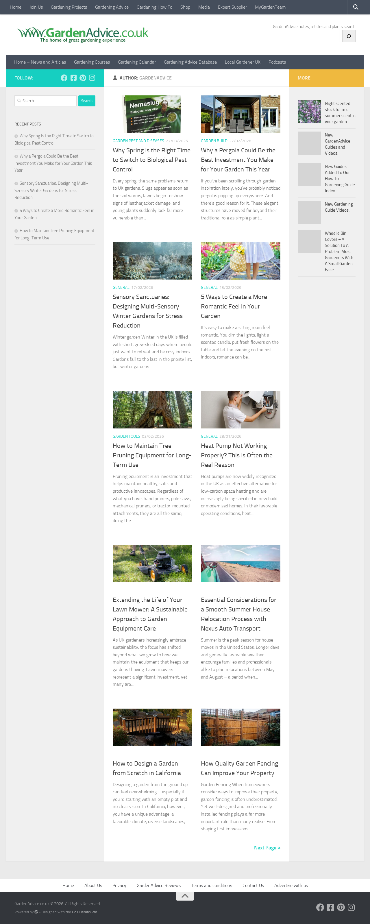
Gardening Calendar (137, 62)
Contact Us (253, 885)
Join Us (36, 7)
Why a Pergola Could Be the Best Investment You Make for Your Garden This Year (238, 160)
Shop (185, 7)
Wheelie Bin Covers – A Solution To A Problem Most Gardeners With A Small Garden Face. (339, 251)
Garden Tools (126, 436)
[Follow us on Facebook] (64, 77)
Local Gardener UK (242, 62)
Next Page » (267, 847)
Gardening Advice (112, 7)
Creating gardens (131, 753)
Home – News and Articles (40, 62)
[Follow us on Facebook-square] (73, 77)
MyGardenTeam (270, 7)
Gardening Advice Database (190, 62)
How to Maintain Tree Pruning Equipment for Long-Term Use (152, 455)
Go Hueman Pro (84, 912)
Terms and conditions (211, 885)
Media (204, 7)
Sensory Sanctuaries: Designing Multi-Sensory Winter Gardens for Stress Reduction (51, 190)
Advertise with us (291, 885)
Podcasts (277, 62)
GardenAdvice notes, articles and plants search (314, 26)
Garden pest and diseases (138, 140)
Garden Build (214, 140)
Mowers (121, 590)
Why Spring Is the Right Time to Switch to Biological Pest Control (151, 160)
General (121, 287)
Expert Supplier (232, 7)
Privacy (119, 885)
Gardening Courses (92, 62)
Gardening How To (154, 7)
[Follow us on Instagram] (91, 77)
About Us (93, 885)
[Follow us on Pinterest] (82, 77)
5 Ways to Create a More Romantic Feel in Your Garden (234, 306)
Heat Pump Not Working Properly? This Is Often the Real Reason (237, 455)
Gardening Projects (69, 7)
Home (15, 7)
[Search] (349, 36)
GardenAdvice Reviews (159, 885)
